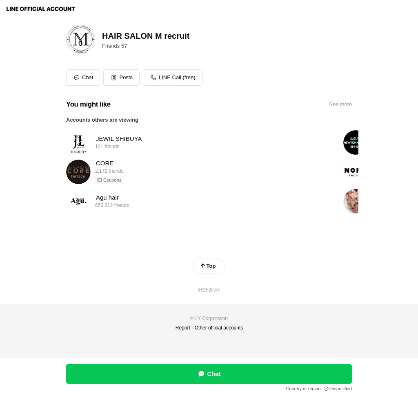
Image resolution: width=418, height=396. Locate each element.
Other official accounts (219, 328)
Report (183, 328)
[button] (121, 77)
